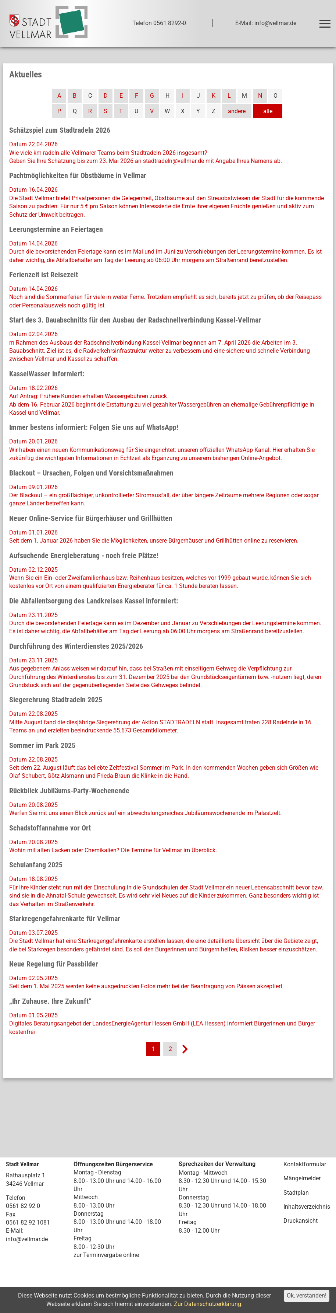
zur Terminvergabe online (106, 1254)
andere (237, 111)
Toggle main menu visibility (326, 20)
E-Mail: (15, 1230)
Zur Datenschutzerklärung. (208, 1303)
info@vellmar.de (27, 1239)
